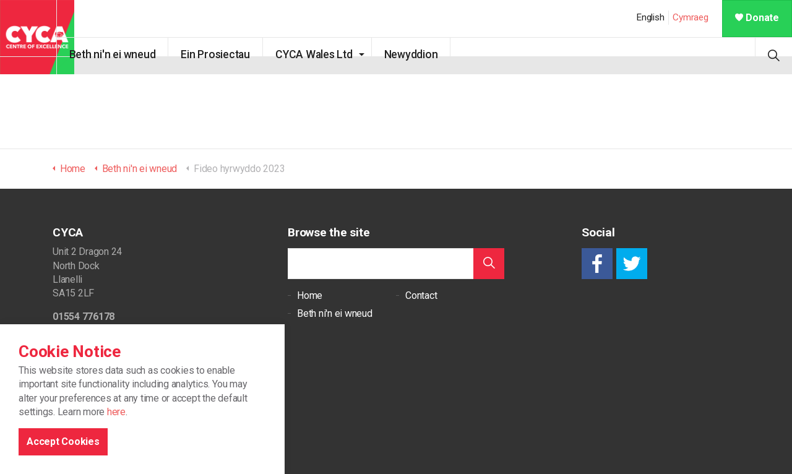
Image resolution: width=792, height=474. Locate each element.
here (116, 464)
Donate (757, 18)
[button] (488, 263)
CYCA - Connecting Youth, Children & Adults (37, 37)
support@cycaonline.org (103, 339)
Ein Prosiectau (233, 54)
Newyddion (428, 54)
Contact (421, 295)
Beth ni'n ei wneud (130, 54)
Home (309, 295)
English (650, 17)
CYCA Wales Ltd (331, 54)
